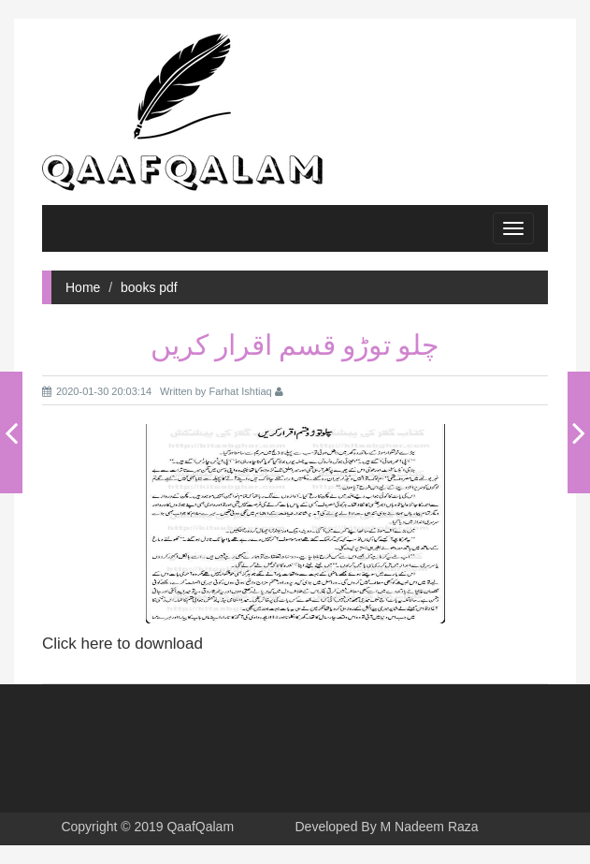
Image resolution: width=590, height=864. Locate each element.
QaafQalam (200, 826)
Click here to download (122, 643)
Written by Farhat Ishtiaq (221, 391)
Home (82, 287)
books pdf (149, 287)
